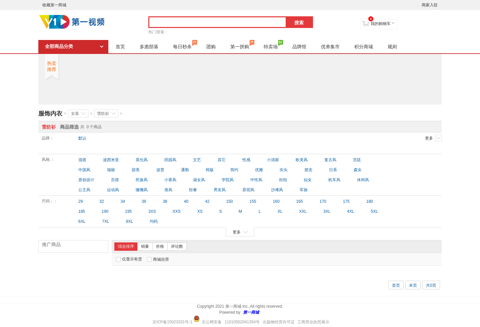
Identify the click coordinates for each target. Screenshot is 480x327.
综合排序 (126, 246)
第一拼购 (242, 44)
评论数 (177, 246)
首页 (120, 46)
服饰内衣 (50, 113)
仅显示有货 (129, 259)
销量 (145, 246)
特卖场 (273, 44)
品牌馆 (299, 46)
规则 (392, 46)
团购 (211, 46)
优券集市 (330, 46)
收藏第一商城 (54, 5)
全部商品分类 (59, 46)
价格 (160, 246)
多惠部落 (149, 46)
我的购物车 (381, 23)
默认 (82, 138)
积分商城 (363, 46)
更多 (433, 138)
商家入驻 (430, 5)
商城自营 (158, 259)
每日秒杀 (185, 44)
